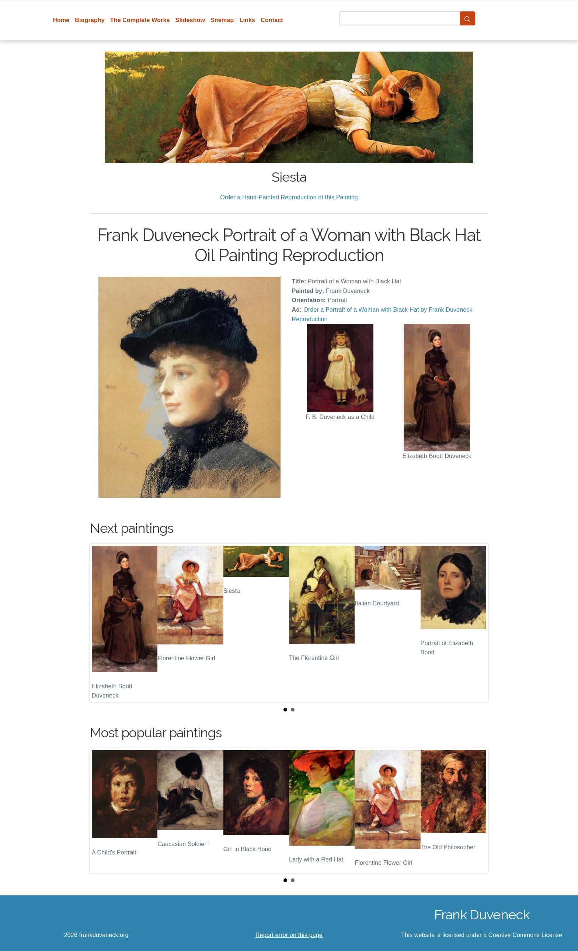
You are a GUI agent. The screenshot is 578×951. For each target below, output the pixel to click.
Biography (90, 20)
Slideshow (190, 20)
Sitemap (222, 20)
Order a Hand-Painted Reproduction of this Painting (289, 197)
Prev (101, 623)
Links (247, 20)
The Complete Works (140, 20)
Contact (272, 20)
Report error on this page (289, 935)
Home (61, 20)
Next (477, 623)
